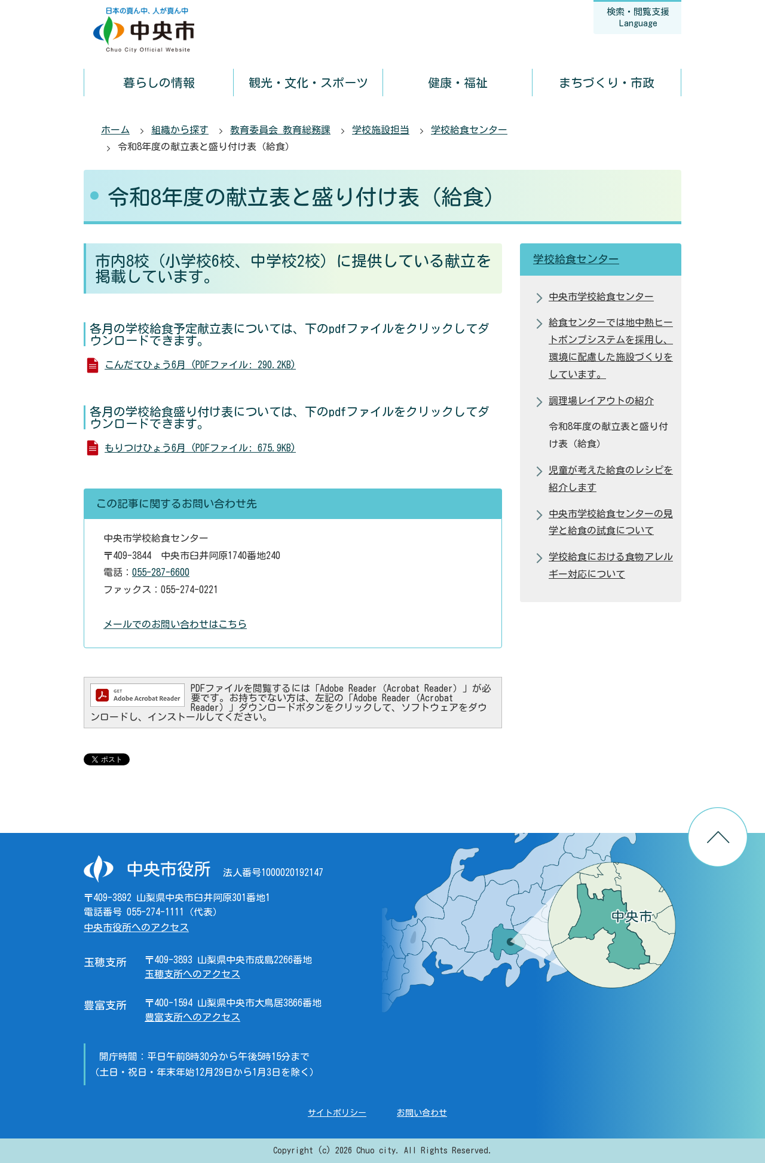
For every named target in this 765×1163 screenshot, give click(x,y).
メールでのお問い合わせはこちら (175, 624)
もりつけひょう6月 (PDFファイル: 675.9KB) (200, 448)
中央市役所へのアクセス (136, 927)
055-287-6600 (160, 572)
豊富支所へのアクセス (192, 1017)
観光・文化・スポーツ (308, 82)
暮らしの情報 (159, 82)
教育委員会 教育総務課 (280, 130)
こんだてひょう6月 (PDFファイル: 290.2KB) (200, 365)
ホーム (115, 130)
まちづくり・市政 (606, 82)
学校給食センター (469, 130)
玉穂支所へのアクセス (192, 974)
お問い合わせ (422, 1113)
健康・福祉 (458, 82)
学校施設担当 (380, 130)
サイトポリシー (337, 1113)
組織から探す (180, 130)
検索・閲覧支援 (638, 17)
